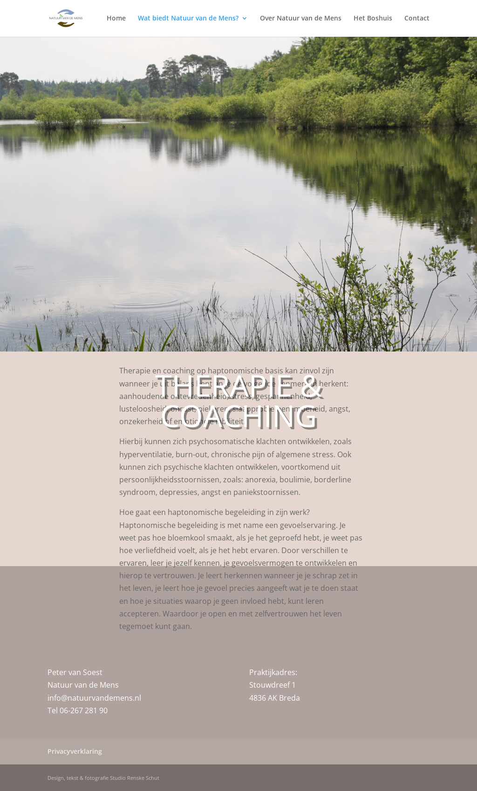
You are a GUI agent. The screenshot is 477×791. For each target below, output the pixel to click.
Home (116, 19)
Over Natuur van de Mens (300, 19)
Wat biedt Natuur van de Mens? (188, 19)
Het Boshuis (373, 19)
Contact (416, 19)
